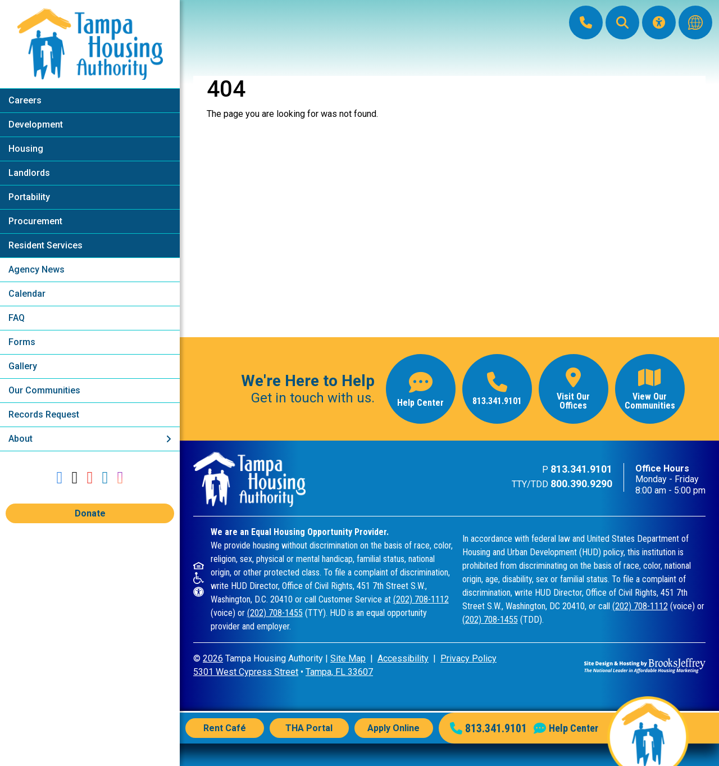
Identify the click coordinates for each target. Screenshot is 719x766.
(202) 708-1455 (275, 613)
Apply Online (393, 728)
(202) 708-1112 (421, 599)
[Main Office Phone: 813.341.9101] (586, 22)
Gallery (22, 366)
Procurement (35, 221)
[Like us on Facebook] (60, 477)
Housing (25, 148)
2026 (213, 658)
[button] (622, 22)
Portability (29, 197)
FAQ (16, 317)
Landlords (29, 172)
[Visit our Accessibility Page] (659, 22)
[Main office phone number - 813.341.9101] (497, 389)
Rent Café (224, 728)
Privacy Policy (468, 658)
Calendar (26, 293)
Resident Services (45, 245)
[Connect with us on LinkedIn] (105, 477)
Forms (21, 342)
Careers (25, 100)
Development (35, 124)
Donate (90, 513)
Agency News (36, 269)
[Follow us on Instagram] (120, 477)
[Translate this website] (695, 22)
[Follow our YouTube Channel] (90, 477)
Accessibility (403, 658)
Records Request (43, 414)
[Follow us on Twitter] (75, 477)
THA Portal (309, 728)
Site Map (348, 658)
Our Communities (44, 390)
